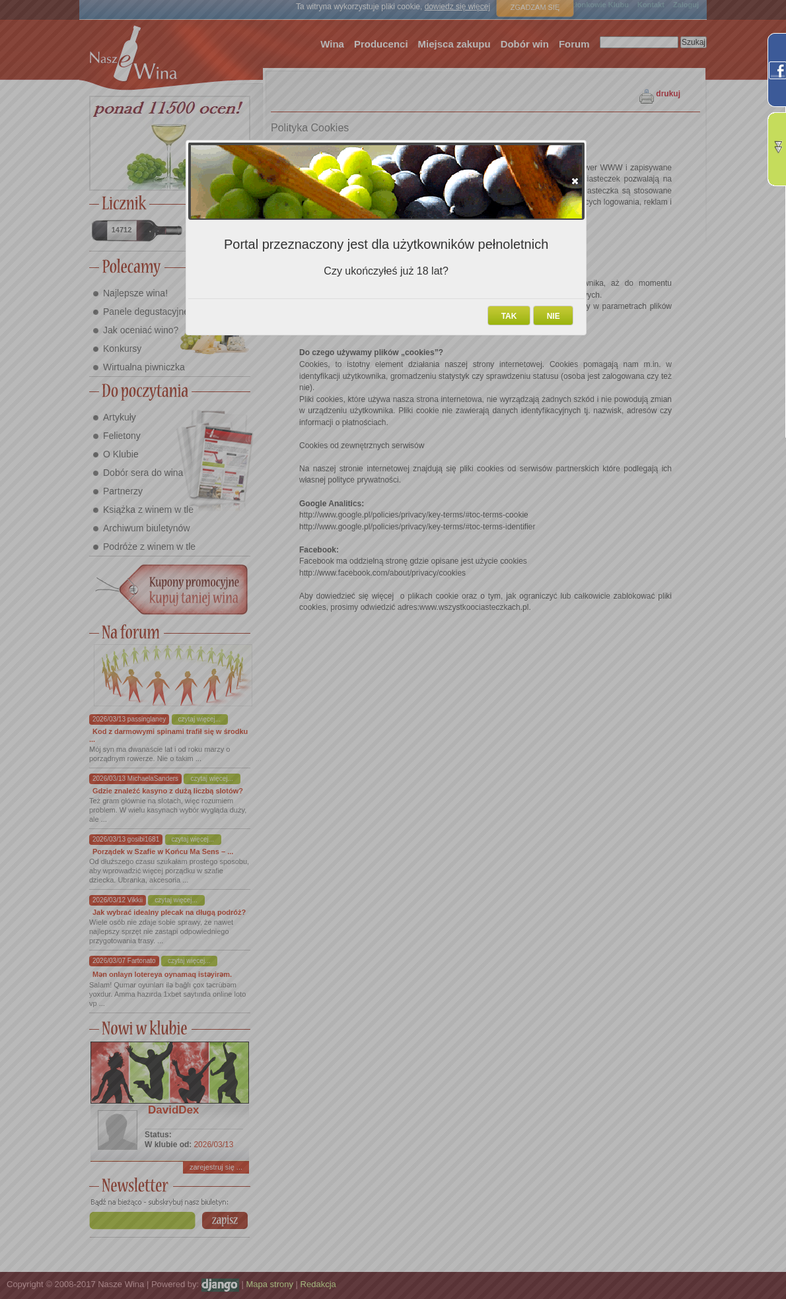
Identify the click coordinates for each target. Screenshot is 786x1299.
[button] (575, 180)
